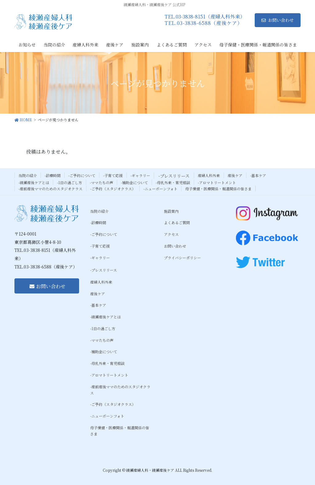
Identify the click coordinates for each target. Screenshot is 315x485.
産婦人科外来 (209, 175)
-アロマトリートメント (217, 182)
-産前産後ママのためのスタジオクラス (50, 188)
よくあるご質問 (177, 222)
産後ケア (235, 175)
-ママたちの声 (101, 182)
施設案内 (171, 211)
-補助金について (134, 182)
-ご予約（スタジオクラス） (113, 188)
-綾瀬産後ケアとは (33, 182)
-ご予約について (81, 175)
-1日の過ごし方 (69, 182)
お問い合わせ (277, 20)
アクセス (171, 234)
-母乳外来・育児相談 (173, 182)
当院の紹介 (27, 175)
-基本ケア (258, 175)
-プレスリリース (173, 176)
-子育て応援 (113, 175)
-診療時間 (53, 175)
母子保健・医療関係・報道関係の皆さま (218, 188)
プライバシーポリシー (182, 257)
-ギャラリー (140, 175)
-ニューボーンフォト (160, 188)
